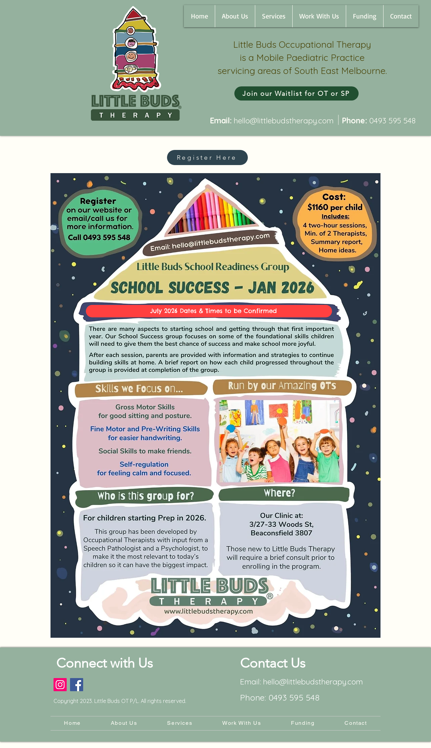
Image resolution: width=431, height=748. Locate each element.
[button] (235, 16)
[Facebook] (76, 684)
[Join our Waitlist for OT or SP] (296, 93)
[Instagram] (60, 684)
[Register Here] (207, 157)
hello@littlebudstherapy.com (284, 120)
